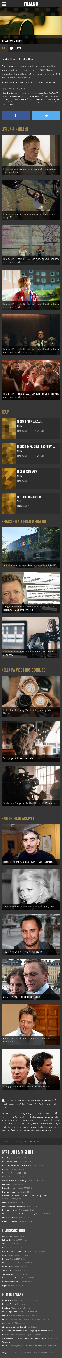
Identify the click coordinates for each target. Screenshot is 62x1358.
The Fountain (7, 1270)
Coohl (4, 1323)
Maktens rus (7, 1236)
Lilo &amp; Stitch (8, 1218)
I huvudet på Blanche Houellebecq (15, 1165)
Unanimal (6, 1173)
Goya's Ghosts (7, 1255)
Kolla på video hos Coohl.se (23, 670)
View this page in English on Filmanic (19, 59)
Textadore (6, 1342)
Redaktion (6, 1308)
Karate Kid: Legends (10, 1221)
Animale (5, 1202)
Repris (4, 1285)
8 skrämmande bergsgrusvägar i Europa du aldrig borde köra (25, 1338)
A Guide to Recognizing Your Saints (15, 1251)
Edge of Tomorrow (45, 74)
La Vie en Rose (7, 1267)
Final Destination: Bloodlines (13, 1206)
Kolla (4, 1334)
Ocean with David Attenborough (14, 1181)
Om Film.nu (6, 1300)
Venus (4, 1248)
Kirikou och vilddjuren (10, 1282)
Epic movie (6, 1240)
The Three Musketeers (16, 77)
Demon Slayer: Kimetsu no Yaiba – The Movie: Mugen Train (24, 1196)
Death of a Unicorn (9, 1188)
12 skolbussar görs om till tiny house (16, 1327)
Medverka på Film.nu (10, 1312)
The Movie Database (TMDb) (17, 1117)
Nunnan (5, 1259)
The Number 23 (8, 1274)
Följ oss (5, 1315)
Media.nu (6, 1346)
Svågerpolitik (7, 1353)
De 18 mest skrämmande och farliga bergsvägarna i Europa (24, 1331)
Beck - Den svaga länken (11, 1278)
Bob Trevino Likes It (9, 1162)
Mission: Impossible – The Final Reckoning (18, 1214)
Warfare (5, 1177)
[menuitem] (5, 1142)
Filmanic (5, 1319)
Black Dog (6, 1158)
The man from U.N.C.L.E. (26, 70)
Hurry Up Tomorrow (10, 1210)
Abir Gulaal (6, 1184)
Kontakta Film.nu (9, 1304)
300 (3, 1244)
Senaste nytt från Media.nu (24, 522)
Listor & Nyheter (15, 129)
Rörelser (5, 1169)
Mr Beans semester (9, 1263)
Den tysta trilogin (8, 1192)
